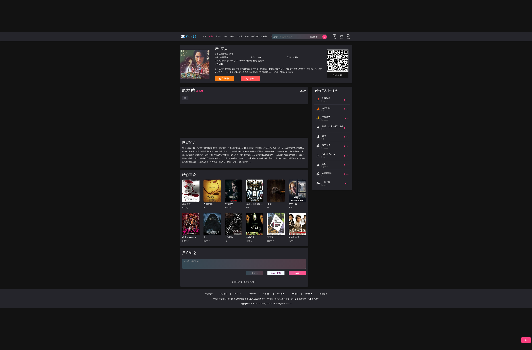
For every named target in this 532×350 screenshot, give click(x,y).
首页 (205, 36)
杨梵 (255, 61)
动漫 (232, 36)
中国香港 (224, 57)
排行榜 (264, 36)
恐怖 (231, 54)
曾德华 (261, 61)
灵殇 (269, 204)
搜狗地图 (308, 294)
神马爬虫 (323, 294)
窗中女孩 (293, 204)
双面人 (270, 237)
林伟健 (249, 61)
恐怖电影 (224, 54)
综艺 (226, 36)
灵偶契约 (229, 204)
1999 (259, 57)
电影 (211, 36)
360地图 (294, 294)
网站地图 (223, 294)
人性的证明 (294, 237)
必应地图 (280, 294)
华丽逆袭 (186, 204)
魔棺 (205, 237)
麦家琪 (230, 61)
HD (185, 98)
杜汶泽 (242, 61)
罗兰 (236, 61)
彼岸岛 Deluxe (189, 237)
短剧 (247, 36)
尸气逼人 (221, 49)
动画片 (239, 36)
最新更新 (209, 294)
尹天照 (223, 61)
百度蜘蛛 (252, 294)
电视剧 (218, 36)
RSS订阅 (238, 294)
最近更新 (255, 36)
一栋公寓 (250, 237)
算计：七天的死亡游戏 (254, 204)
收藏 (250, 78)
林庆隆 (295, 57)
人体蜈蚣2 (229, 237)
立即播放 (224, 78)
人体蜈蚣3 (208, 204)
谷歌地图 (266, 294)
